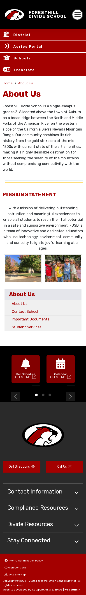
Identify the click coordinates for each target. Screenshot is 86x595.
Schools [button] (22, 58)
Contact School (25, 311)
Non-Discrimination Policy (24, 560)
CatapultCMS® (41, 589)
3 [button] (50, 395)
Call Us (64, 467)
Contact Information (35, 491)
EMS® (59, 589)
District (22, 35)
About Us (25, 83)
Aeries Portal (28, 47)
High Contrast (17, 567)
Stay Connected (28, 540)
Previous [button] (15, 396)
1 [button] (36, 395)
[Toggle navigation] (77, 14)
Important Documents (30, 319)
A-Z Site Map (15, 574)
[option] (25, 371)
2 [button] (43, 395)
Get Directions (22, 467)
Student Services (26, 327)
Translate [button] (24, 70)
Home (7, 83)
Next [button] (70, 396)
